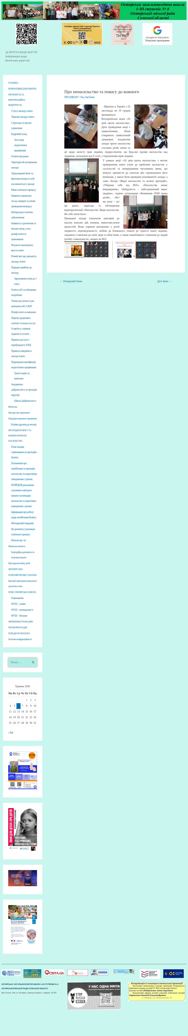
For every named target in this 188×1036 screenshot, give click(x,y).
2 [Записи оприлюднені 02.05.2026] (30, 724)
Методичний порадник (22, 536)
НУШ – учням (18, 628)
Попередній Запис (71, 281)
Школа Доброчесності (25, 408)
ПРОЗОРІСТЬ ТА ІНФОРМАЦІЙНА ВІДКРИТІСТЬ (17, 105)
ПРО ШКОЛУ (71, 97)
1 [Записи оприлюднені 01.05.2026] (26, 724)
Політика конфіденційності (21, 664)
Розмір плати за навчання (23, 318)
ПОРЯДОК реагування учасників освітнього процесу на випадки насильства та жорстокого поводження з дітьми (23, 509)
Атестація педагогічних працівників (20, 151)
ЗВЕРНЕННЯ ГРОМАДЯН (22, 646)
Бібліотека (13, 414)
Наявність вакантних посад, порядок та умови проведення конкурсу (23, 207)
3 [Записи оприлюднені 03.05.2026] (35, 724)
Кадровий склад (19, 139)
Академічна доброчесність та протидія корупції (24, 397)
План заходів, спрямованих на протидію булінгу (24, 465)
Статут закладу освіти (21, 116)
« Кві (10, 757)
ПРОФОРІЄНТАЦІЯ (18, 652)
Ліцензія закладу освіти (22, 122)
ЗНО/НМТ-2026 (16, 582)
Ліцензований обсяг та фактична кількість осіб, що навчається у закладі (23, 184)
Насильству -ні (18, 553)
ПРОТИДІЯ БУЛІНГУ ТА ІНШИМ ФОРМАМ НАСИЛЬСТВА (21, 448)
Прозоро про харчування (20, 420)
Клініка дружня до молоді (23, 437)
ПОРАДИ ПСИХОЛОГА (20, 658)
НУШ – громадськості (22, 634)
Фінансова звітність (17, 559)
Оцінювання (17, 622)
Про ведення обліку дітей (20, 576)
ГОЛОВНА (14, 82)
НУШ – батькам (19, 640)
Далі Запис (164, 281)
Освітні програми (19, 162)
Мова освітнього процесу (23, 195)
